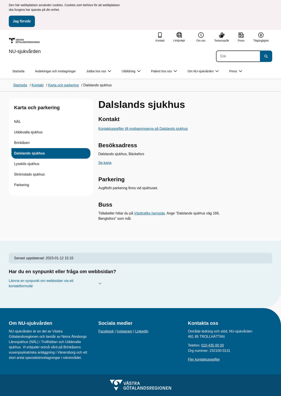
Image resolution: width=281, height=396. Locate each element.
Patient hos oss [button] (164, 71)
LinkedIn (142, 331)
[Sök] (238, 56)
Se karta (105, 163)
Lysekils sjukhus (26, 164)
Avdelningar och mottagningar (55, 71)
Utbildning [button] (131, 71)
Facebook (106, 331)
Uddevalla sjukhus (28, 132)
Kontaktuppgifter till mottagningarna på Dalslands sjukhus (143, 129)
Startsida (18, 71)
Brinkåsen (22, 143)
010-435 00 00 (212, 345)
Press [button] (235, 71)
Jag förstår (22, 21)
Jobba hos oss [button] (98, 71)
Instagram (124, 331)
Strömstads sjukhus (29, 174)
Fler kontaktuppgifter (204, 359)
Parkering (21, 185)
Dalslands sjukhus (29, 153)
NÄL (17, 122)
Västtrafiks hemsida (149, 213)
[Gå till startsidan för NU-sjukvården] (25, 46)
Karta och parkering (37, 107)
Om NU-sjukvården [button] (203, 71)
